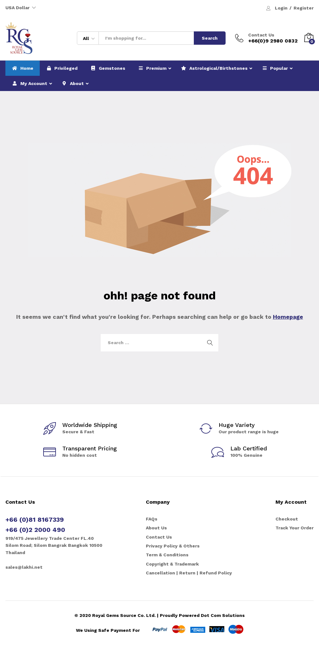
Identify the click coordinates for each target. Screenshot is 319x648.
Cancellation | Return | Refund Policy (189, 572)
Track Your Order (294, 527)
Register (304, 8)
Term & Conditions (167, 554)
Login (281, 8)
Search (210, 38)
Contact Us (261, 34)
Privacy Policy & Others (173, 545)
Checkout (286, 518)
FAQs (151, 518)
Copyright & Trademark (172, 563)
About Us (156, 527)
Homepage (288, 316)
